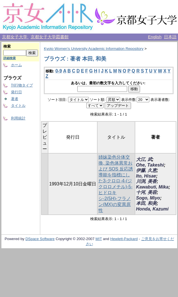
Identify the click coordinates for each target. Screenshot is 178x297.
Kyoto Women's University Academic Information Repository (93, 48)
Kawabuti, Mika (152, 187)
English (154, 37)
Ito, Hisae (146, 176)
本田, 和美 (146, 203)
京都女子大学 (15, 37)
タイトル (18, 105)
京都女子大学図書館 (50, 37)
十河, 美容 (146, 192)
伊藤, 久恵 (146, 170)
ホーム (16, 65)
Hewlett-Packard (124, 239)
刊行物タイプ (22, 85)
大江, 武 (144, 159)
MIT (99, 239)
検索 (7, 46)
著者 (14, 99)
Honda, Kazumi (152, 209)
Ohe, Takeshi (150, 165)
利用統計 (18, 118)
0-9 (58, 70)
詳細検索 (9, 58)
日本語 (170, 37)
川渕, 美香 (146, 181)
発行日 (16, 92)
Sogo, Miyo (148, 198)
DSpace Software (40, 239)
